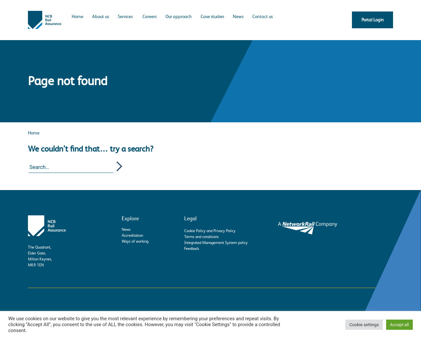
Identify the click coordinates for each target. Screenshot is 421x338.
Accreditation (132, 235)
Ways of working (135, 241)
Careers (149, 16)
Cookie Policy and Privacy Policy (209, 231)
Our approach (178, 16)
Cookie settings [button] (364, 324)
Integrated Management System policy (216, 242)
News (238, 16)
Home (77, 16)
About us (100, 16)
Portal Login (372, 19)
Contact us (262, 16)
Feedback (191, 248)
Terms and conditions (201, 236)
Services (125, 16)
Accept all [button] (399, 324)
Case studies (212, 16)
